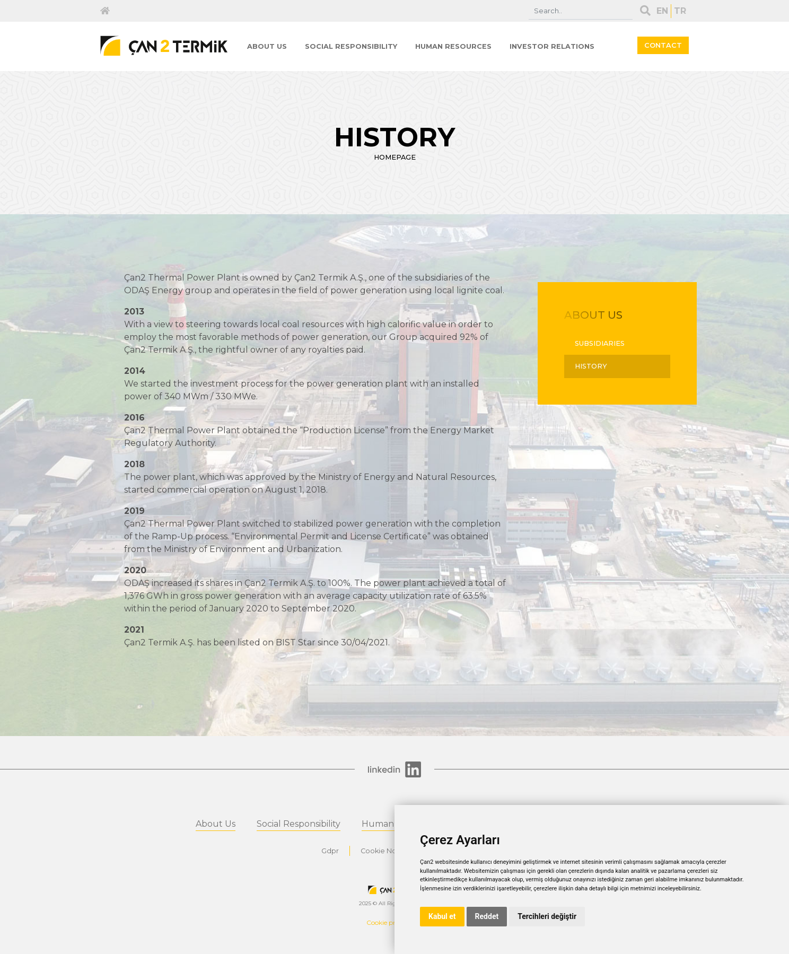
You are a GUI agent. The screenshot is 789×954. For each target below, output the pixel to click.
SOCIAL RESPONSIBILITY (351, 46)
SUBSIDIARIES (600, 343)
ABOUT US (267, 46)
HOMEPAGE (395, 157)
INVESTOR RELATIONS (552, 46)
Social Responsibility (298, 824)
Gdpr (330, 851)
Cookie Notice (385, 851)
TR (680, 11)
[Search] (581, 11)
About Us (215, 824)
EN (662, 11)
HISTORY (591, 366)
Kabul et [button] (442, 916)
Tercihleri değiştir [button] (547, 916)
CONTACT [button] (663, 45)
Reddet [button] (487, 916)
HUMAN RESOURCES (453, 46)
